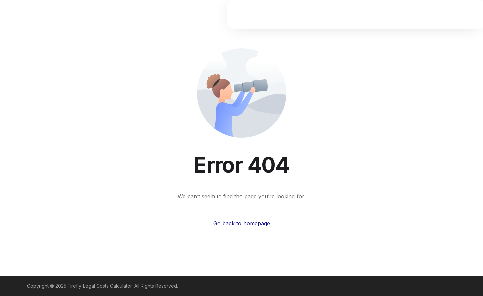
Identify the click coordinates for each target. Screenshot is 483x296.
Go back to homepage (241, 223)
